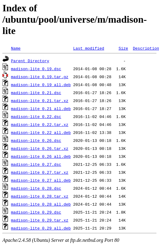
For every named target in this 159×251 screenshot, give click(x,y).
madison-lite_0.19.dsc (36, 68)
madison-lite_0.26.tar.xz (39, 148)
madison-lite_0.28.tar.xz (39, 196)
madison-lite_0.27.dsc (36, 164)
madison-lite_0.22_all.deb (41, 132)
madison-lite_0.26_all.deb (41, 156)
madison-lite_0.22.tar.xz (39, 124)
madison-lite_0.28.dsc (36, 188)
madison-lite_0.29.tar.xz (39, 220)
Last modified (88, 48)
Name (16, 48)
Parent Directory (30, 60)
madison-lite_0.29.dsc (36, 212)
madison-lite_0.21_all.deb (41, 108)
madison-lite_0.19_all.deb (41, 84)
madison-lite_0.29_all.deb (41, 228)
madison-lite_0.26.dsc (36, 140)
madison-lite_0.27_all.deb (41, 180)
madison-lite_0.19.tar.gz (39, 76)
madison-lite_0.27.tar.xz (39, 172)
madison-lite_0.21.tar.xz (39, 100)
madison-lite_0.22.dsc (36, 116)
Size (123, 48)
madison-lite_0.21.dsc (36, 92)
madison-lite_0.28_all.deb (41, 204)
